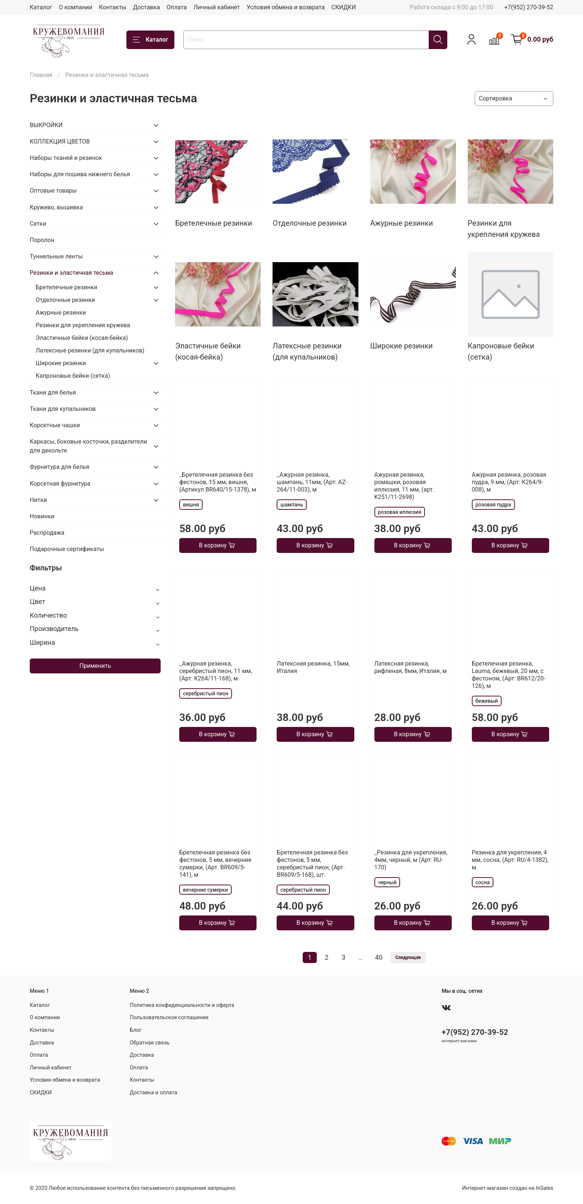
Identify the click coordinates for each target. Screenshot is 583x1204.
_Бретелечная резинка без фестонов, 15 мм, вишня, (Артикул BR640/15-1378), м (217, 482)
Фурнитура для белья (59, 466)
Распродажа (47, 532)
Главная (41, 74)
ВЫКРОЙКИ (46, 125)
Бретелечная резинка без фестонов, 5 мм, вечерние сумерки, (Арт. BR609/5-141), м (215, 863)
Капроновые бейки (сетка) (73, 375)
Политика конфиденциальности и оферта (182, 1005)
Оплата (177, 7)
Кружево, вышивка (56, 207)
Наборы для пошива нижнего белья (80, 174)
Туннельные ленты (56, 256)
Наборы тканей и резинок (66, 157)
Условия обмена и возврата (286, 7)
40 (379, 957)
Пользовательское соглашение (169, 1017)
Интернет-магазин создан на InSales (507, 1188)
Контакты (112, 7)
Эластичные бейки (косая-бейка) (82, 337)
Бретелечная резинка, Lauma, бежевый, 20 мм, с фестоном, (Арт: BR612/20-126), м (508, 674)
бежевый (487, 701)
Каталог (41, 7)
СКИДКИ (343, 7)
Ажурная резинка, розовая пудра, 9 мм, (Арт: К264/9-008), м (509, 482)
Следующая (408, 957)
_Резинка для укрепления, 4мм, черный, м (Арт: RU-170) (410, 860)
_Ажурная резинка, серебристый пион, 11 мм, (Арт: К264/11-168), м (215, 671)
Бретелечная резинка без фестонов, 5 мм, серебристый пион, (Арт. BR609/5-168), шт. (312, 863)
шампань (291, 505)
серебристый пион (205, 693)
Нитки (38, 499)
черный (387, 882)
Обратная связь (150, 1043)
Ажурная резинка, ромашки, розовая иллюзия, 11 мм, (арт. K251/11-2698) (404, 485)
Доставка (146, 7)
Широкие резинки (61, 363)
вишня (191, 505)
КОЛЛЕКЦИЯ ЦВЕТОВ (60, 141)
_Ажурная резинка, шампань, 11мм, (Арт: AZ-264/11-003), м (312, 482)
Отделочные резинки (65, 299)
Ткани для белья (53, 392)
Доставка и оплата (153, 1092)
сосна (483, 882)
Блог (136, 1030)
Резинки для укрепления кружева (83, 325)
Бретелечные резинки (66, 287)
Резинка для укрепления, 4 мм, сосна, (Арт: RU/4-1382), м (510, 860)
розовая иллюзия (399, 512)
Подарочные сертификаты (67, 549)
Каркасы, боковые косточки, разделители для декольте (88, 446)
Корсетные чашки (55, 425)
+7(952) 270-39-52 (528, 7)
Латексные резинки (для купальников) (90, 350)
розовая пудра (493, 505)
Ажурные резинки (61, 312)
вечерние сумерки (205, 890)
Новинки (42, 516)
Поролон (42, 240)
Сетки (38, 223)
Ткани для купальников (63, 408)
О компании (75, 7)
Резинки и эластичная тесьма (71, 272)
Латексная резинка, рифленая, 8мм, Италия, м (410, 667)
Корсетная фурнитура (60, 483)
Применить (95, 665)
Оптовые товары (53, 190)
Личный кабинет (216, 7)
